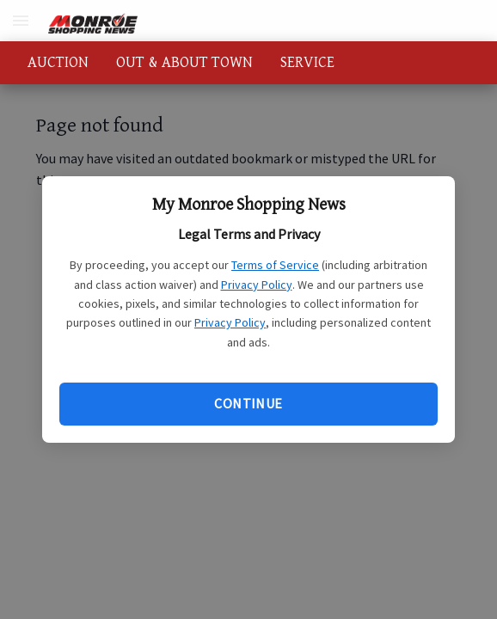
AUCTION (58, 62)
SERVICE (307, 62)
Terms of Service (275, 265)
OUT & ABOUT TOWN (184, 62)
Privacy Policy (256, 284)
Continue (248, 403)
